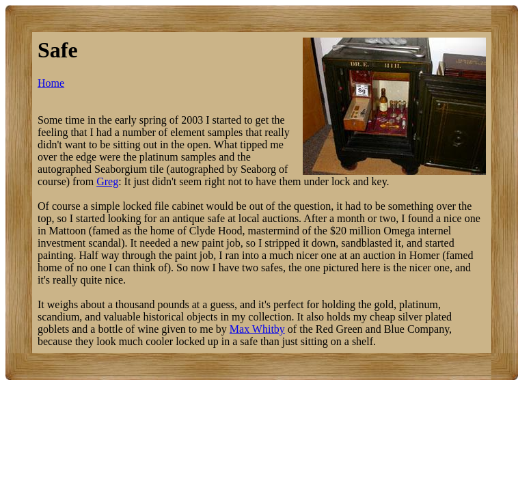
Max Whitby (257, 329)
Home (51, 83)
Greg (107, 181)
